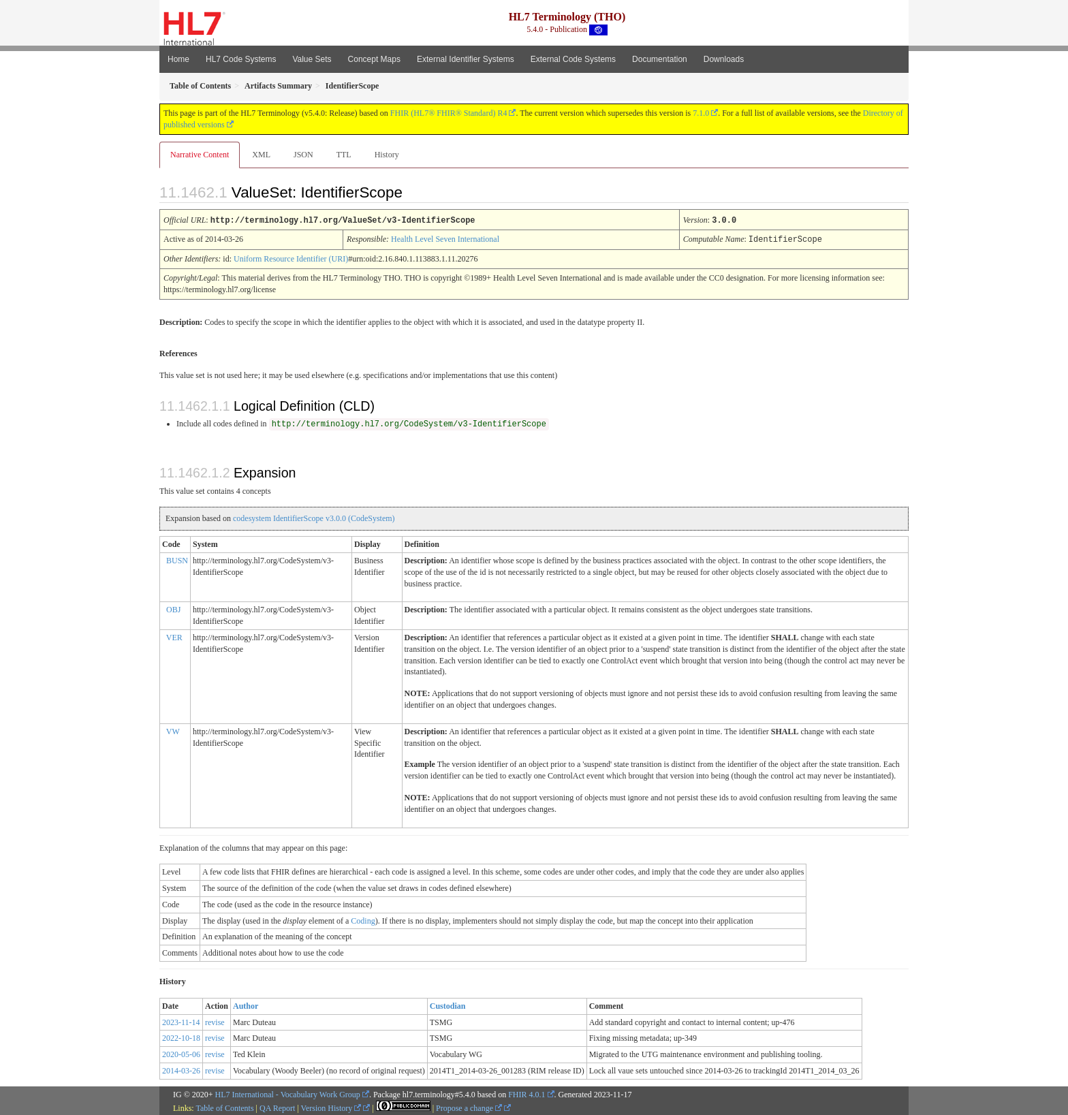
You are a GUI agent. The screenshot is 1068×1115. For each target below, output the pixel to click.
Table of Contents (224, 1107)
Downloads (724, 59)
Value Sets (311, 59)
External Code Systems (573, 59)
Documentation (659, 59)
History (387, 154)
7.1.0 (701, 113)
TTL (343, 154)
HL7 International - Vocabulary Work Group (287, 1093)
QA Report (277, 1107)
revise (215, 1021)
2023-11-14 (181, 1021)
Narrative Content (199, 154)
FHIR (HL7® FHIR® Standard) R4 (448, 113)
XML (261, 154)
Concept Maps (374, 59)
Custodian (448, 1004)
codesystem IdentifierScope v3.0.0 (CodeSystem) (314, 517)
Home (178, 59)
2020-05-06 (181, 1053)
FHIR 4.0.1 (526, 1093)
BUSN (177, 559)
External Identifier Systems (465, 59)
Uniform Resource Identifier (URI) (291, 257)
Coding (363, 919)
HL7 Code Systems (241, 59)
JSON (303, 154)
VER (174, 636)
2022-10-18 (181, 1036)
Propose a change (469, 1107)
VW (173, 730)
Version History (331, 1107)
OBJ (173, 608)
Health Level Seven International (445, 238)
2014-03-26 (181, 1069)
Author (245, 1004)
